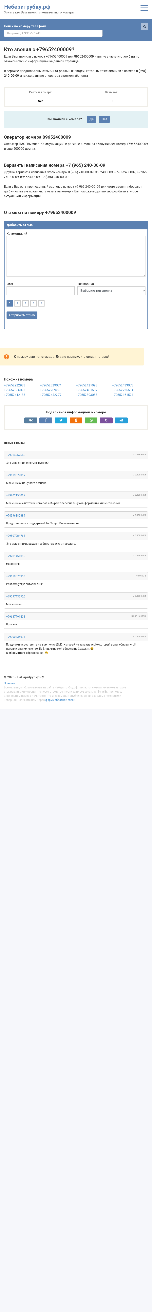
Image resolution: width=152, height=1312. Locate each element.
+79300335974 (15, 629)
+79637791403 (15, 609)
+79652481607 (86, 383)
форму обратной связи (60, 693)
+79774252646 (15, 448)
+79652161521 (122, 388)
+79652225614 (122, 383)
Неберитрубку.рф (27, 7)
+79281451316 (15, 549)
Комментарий (17, 227)
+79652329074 (50, 378)
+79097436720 (15, 589)
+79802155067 (15, 488)
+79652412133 (14, 388)
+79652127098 (86, 378)
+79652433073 (122, 378)
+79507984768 (15, 528)
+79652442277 (50, 388)
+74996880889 (15, 508)
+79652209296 (50, 383)
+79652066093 (14, 383)
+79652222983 (14, 378)
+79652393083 (86, 388)
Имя (10, 277)
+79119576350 (15, 569)
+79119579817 (15, 468)
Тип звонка (85, 277)
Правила (9, 676)
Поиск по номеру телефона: (25, 26)
